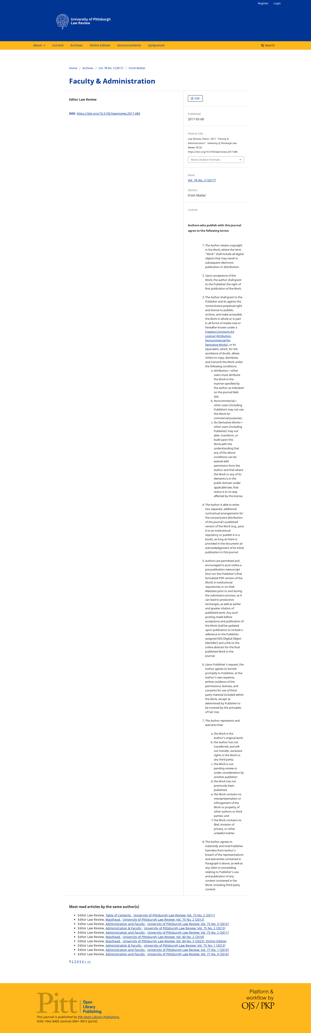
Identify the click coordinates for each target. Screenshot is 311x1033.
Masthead (113, 919)
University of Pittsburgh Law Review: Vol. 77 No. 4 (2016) (188, 954)
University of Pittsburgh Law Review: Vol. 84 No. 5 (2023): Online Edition (175, 941)
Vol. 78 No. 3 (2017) (111, 68)
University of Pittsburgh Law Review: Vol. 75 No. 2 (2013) (163, 919)
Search (268, 45)
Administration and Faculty (126, 924)
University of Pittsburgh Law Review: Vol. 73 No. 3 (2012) (188, 924)
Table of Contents (119, 915)
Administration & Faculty (124, 928)
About (38, 45)
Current (57, 45)
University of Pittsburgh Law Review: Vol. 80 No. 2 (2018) (163, 937)
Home (73, 68)
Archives (76, 45)
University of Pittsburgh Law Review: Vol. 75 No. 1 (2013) (184, 945)
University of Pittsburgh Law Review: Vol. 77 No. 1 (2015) (188, 950)
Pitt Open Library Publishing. (99, 1017)
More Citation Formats (205, 160)
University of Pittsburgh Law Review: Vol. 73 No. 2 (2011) (174, 915)
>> (89, 961)
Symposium (156, 45)
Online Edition (100, 45)
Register (263, 3)
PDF (197, 98)
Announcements (129, 45)
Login (277, 3)
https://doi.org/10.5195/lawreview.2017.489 (108, 113)
